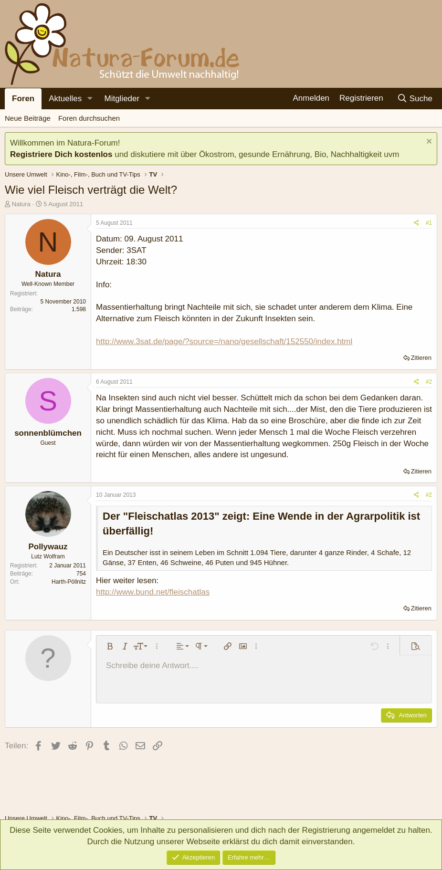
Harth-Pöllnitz (69, 581)
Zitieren (421, 357)
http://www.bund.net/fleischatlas (153, 592)
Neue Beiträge (28, 118)
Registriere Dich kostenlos (61, 154)
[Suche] (414, 98)
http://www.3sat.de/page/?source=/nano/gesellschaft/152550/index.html (224, 341)
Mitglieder (121, 98)
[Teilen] (416, 223)
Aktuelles (65, 98)
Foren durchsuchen (89, 118)
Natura (21, 204)
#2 (429, 381)
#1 (429, 223)
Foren (23, 98)
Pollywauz (47, 546)
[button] (90, 98)
